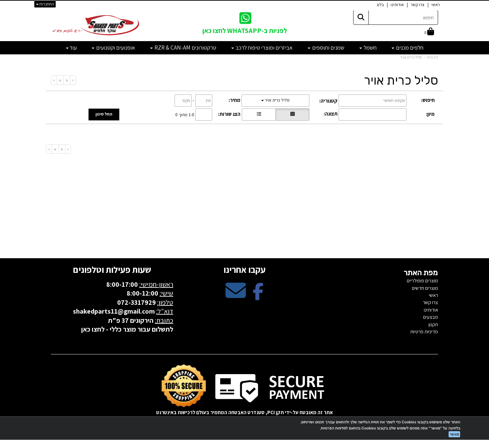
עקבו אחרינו (244, 269)
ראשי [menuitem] (435, 4)
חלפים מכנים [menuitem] (407, 47)
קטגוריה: (328, 101)
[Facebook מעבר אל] (258, 296)
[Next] (60, 80)
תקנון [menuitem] (433, 324)
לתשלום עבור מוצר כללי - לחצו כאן (127, 329)
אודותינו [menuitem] (397, 4)
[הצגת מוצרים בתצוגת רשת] (292, 114)
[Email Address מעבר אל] (235, 296)
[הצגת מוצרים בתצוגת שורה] (259, 114)
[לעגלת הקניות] (429, 32)
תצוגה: (331, 113)
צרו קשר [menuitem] (417, 4)
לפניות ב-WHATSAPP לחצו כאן (244, 30)
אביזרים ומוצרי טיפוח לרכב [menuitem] (262, 47)
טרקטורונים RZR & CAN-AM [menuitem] (183, 47)
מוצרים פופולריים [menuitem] (422, 280)
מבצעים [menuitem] (430, 317)
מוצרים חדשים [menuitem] (425, 288)
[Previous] (67, 80)
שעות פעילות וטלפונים (112, 269)
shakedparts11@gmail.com (114, 311)
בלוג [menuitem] (380, 4)
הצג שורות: (229, 114)
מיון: (430, 114)
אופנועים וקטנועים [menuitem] (113, 47)
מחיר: (234, 100)
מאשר (454, 434)
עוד (71, 47)
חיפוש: (428, 100)
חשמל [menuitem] (368, 47)
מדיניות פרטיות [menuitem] (424, 331)
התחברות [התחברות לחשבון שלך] (45, 3)
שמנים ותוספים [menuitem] (326, 47)
